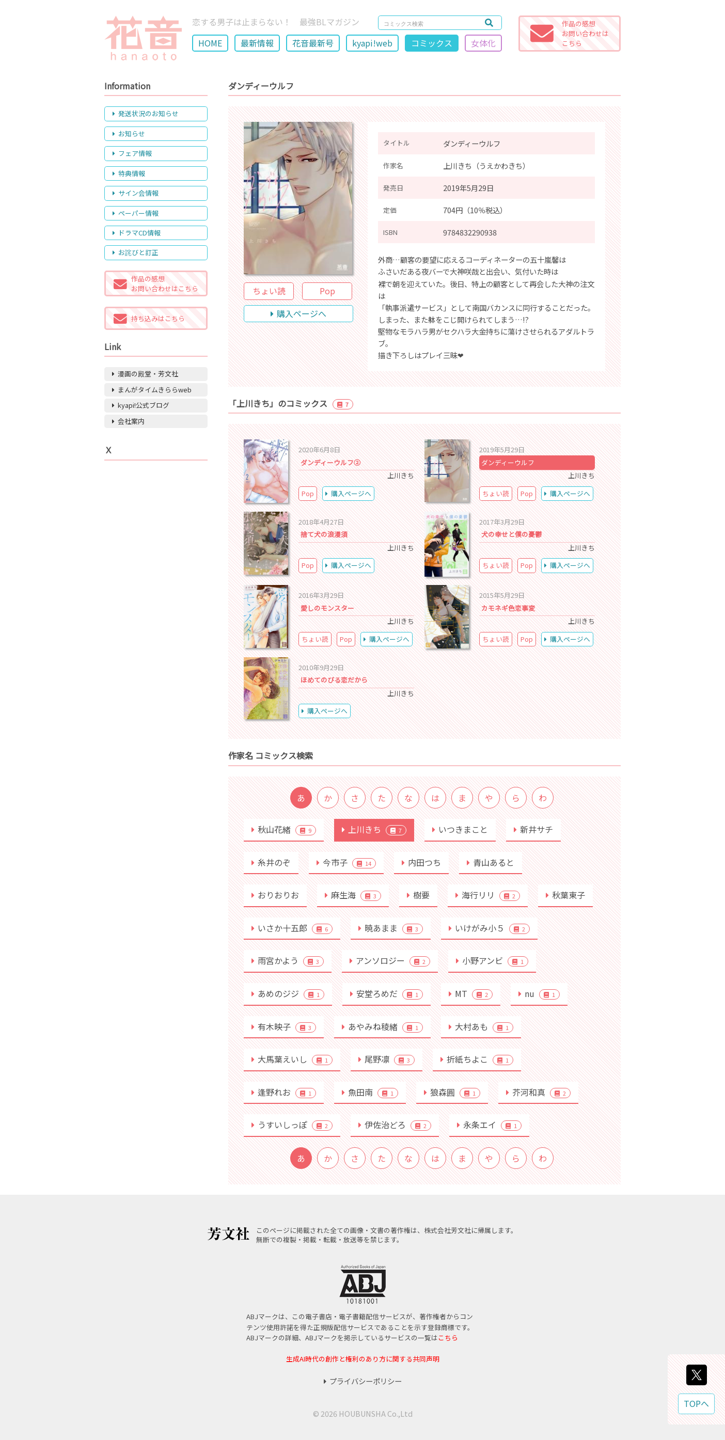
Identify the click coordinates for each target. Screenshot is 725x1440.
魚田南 (370, 1092)
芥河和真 (538, 1092)
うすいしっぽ (292, 1124)
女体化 (483, 43)
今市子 (346, 862)
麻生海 (353, 895)
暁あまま (390, 928)
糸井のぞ (271, 862)
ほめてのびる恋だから (334, 680)
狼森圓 (452, 1092)
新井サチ (533, 829)
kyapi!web (372, 43)
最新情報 (257, 43)
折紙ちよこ (476, 1059)
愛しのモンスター (327, 608)
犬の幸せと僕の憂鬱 (511, 534)
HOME (210, 43)
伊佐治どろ (394, 1124)
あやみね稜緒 (382, 1026)
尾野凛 (386, 1059)
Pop (327, 290)
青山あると (490, 862)
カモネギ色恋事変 (508, 608)
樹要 (418, 895)
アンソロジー (390, 960)
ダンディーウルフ (507, 462)
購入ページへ (298, 313)
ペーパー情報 (136, 213)
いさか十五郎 (292, 928)
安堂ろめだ (386, 993)
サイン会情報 (136, 193)
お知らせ (129, 133)
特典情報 (129, 173)
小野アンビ (492, 960)
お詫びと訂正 (136, 252)
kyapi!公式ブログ (140, 405)
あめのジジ (287, 993)
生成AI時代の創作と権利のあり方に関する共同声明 (362, 1359)
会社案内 (128, 421)
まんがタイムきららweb (152, 389)
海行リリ (487, 895)
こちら (448, 1337)
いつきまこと (460, 829)
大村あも (481, 1026)
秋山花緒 (283, 829)
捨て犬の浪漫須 (324, 534)
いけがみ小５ (489, 928)
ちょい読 (269, 290)
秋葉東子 (565, 895)
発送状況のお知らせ (146, 113)
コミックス (431, 43)
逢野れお (283, 1092)
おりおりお (275, 895)
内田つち (421, 862)
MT (471, 993)
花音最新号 (313, 43)
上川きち (374, 829)
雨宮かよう (287, 960)
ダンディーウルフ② (330, 462)
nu (539, 993)
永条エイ (489, 1124)
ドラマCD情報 (137, 233)
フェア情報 (132, 153)
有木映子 (283, 1026)
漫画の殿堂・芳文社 (145, 373)
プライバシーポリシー (363, 1380)
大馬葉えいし (292, 1059)
